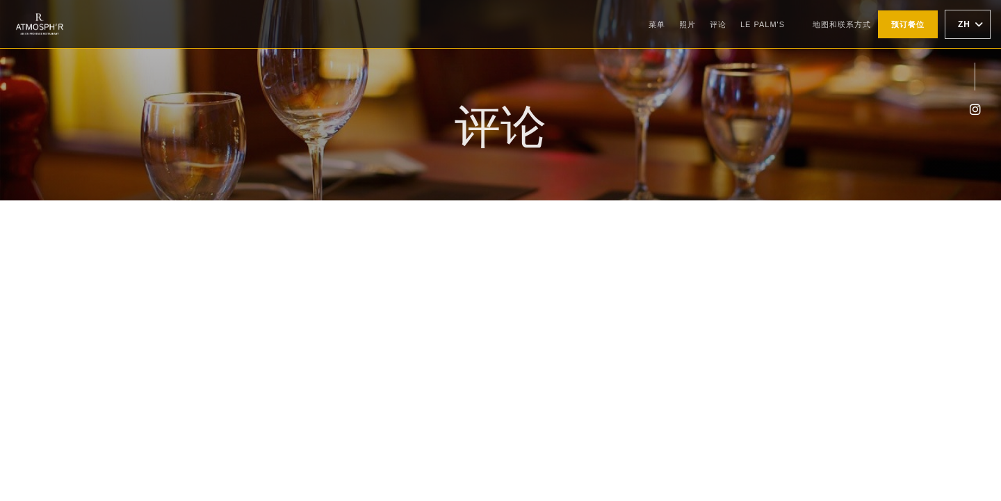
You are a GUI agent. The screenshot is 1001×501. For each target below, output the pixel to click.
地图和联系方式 (842, 24)
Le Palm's (762, 23)
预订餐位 (908, 24)
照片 (687, 24)
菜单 (657, 24)
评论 (718, 24)
